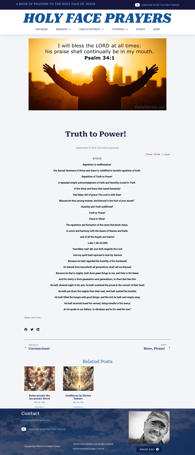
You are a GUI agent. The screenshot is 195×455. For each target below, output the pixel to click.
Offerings (120, 29)
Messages (63, 29)
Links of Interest (91, 29)
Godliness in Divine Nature (78, 397)
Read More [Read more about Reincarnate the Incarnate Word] (39, 407)
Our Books (41, 29)
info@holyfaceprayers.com (35, 420)
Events (140, 29)
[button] (25, 329)
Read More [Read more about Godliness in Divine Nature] (78, 407)
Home (156, 29)
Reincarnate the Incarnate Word (39, 397)
